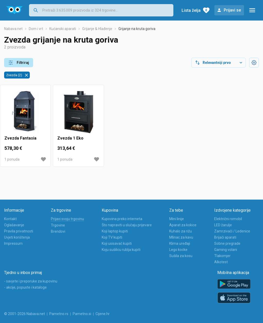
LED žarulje (223, 225)
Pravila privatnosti (18, 231)
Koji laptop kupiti (115, 231)
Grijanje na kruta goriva (136, 29)
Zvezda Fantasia (20, 138)
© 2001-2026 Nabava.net (24, 314)
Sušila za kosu (180, 256)
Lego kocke (178, 250)
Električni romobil (228, 219)
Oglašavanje (14, 225)
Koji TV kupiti (112, 237)
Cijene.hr (103, 314)
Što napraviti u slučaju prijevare (127, 225)
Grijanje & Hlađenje (97, 29)
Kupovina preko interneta (122, 219)
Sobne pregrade (227, 243)
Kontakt (10, 219)
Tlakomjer (222, 256)
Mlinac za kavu (181, 237)
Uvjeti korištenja (17, 237)
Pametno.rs (58, 314)
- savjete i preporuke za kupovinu (30, 281)
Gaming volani (225, 250)
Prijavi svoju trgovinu (67, 219)
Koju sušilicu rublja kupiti (121, 250)
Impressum (13, 243)
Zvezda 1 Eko (70, 138)
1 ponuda (12, 159)
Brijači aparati (225, 237)
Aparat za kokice (182, 225)
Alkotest (221, 262)
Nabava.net (13, 29)
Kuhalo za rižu (180, 231)
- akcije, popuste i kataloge (25, 287)
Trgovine (58, 225)
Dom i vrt (36, 29)
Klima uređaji (179, 243)
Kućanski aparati (62, 29)
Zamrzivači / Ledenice (232, 231)
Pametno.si (82, 314)
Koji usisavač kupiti (117, 243)
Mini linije (176, 219)
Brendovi (58, 231)
